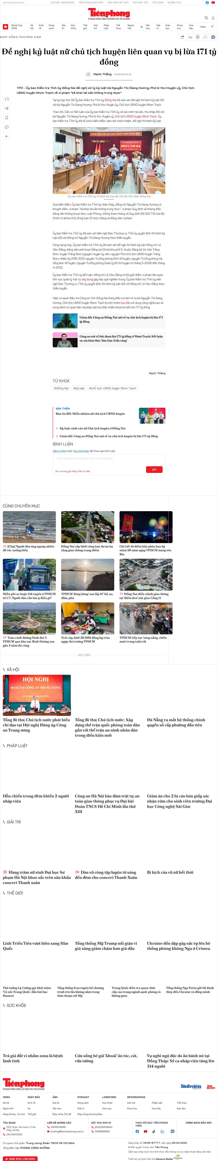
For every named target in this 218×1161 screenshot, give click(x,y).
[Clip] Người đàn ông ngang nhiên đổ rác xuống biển (28, 548)
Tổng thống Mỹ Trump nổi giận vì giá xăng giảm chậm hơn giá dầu (106, 946)
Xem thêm (212, 26)
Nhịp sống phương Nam (20, 37)
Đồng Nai (110, 100)
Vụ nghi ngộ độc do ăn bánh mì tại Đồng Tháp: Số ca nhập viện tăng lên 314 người (180, 1061)
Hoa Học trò (140, 2)
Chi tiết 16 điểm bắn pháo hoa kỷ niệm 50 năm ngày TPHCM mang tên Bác (145, 550)
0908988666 (102, 1131)
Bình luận (7, 127)
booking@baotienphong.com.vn (67, 1131)
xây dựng (87, 279)
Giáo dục (167, 27)
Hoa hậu (191, 27)
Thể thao (118, 27)
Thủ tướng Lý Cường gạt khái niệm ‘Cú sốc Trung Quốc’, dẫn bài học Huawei (27, 992)
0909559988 (58, 1126)
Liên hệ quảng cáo (59, 1122)
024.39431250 (14, 1134)
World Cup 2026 (16, 27)
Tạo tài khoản (81, 451)
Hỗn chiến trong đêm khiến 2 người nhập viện (36, 798)
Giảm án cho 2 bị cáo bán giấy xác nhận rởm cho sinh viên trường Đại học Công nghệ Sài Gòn (179, 801)
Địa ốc (63, 27)
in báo (198, 37)
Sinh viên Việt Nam (118, 2)
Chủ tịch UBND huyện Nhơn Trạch (136, 116)
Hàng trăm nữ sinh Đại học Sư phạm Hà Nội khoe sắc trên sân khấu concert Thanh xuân (37, 877)
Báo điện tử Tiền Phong (109, 14)
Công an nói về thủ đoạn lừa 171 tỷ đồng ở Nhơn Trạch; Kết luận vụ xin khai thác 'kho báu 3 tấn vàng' (118, 339)
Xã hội (31, 27)
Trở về (7, 136)
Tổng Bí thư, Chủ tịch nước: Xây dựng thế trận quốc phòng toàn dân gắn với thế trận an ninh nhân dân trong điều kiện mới (107, 727)
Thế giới (85, 27)
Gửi (154, 469)
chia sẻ (182, 37)
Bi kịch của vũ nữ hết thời (170, 872)
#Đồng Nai (61, 388)
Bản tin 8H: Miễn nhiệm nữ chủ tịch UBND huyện (90, 414)
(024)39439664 (103, 1126)
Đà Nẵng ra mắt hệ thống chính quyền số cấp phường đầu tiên (176, 722)
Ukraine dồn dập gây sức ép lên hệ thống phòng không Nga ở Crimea (178, 946)
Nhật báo (34, 1096)
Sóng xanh (51, 27)
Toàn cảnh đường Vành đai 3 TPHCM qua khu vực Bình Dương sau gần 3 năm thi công (29, 641)
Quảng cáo (174, 2)
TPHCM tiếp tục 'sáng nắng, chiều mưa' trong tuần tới (143, 639)
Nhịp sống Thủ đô (62, 1114)
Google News (213, 37)
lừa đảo (125, 302)
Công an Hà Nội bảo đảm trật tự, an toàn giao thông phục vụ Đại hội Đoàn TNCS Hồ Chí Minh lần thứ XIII (107, 803)
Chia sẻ (7, 108)
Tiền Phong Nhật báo (91, 2)
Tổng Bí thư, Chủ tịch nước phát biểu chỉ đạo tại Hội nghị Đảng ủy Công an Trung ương (36, 724)
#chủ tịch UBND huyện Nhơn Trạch (112, 388)
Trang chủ (5, 26)
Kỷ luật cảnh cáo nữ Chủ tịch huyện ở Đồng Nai (92, 428)
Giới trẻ (96, 27)
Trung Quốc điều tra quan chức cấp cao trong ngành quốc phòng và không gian (136, 992)
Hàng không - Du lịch (14, 1114)
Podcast (83, 1096)
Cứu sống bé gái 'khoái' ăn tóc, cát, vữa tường (106, 1058)
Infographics (136, 1096)
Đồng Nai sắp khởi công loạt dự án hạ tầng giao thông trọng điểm (87, 548)
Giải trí (158, 27)
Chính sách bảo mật (199, 1122)
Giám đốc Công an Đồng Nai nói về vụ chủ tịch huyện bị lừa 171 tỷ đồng (121, 320)
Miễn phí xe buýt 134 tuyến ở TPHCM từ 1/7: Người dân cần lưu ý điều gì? (29, 596)
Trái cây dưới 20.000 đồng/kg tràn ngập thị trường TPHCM (85, 639)
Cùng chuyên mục (21, 505)
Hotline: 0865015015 (62, 2)
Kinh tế (41, 27)
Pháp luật (106, 27)
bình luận (205, 37)
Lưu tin (7, 118)
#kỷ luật (78, 388)
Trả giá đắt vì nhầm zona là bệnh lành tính (33, 1058)
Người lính (131, 27)
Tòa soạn (157, 2)
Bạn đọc (181, 1108)
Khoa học (180, 27)
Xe (141, 26)
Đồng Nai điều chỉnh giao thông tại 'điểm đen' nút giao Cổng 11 (144, 596)
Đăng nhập (59, 451)
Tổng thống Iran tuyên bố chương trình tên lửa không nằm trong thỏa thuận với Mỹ (80, 992)
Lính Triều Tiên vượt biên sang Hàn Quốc (35, 946)
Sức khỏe (73, 27)
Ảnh (55, 1096)
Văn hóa (148, 27)
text (190, 37)
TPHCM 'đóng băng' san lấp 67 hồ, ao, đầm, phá (87, 596)
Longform (109, 1096)
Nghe (7, 99)
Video (203, 26)
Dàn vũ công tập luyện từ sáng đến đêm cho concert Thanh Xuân (106, 875)
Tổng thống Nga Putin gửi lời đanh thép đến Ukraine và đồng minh (190, 990)
